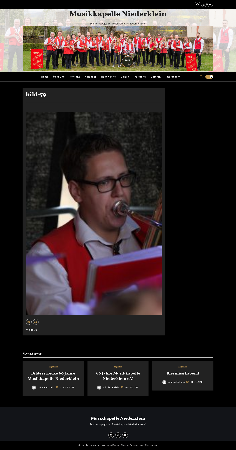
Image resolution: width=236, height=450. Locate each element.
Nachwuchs (108, 76)
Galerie (125, 76)
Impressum (172, 76)
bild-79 (36, 95)
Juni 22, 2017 (67, 387)
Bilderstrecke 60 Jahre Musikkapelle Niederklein (53, 376)
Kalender (90, 76)
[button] (201, 76)
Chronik (156, 76)
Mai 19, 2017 (131, 387)
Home (44, 76)
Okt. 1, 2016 (197, 382)
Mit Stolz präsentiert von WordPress (99, 445)
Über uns (59, 76)
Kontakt (74, 76)
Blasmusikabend (182, 373)
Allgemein (53, 367)
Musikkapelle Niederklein (118, 14)
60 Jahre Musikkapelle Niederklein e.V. (118, 376)
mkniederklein (43, 387)
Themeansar (151, 445)
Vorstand (140, 76)
